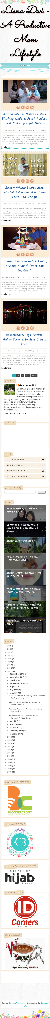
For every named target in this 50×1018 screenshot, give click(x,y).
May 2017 (14, 720)
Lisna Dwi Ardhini (27, 384)
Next (34, 374)
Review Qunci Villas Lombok (21, 540)
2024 (9, 648)
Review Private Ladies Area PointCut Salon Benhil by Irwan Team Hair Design (24, 192)
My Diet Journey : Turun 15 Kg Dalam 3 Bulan (22, 509)
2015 (9, 739)
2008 (9, 761)
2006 (9, 767)
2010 (9, 755)
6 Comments (40, 203)
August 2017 (16, 685)
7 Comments (40, 130)
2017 (9, 670)
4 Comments (40, 350)
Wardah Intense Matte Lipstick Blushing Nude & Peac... (27, 696)
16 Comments (40, 276)
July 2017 (14, 688)
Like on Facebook (25, 464)
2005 (9, 771)
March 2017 (15, 726)
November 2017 (17, 676)
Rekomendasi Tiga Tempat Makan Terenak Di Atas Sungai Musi (24, 339)
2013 (9, 745)
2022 (9, 654)
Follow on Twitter (25, 459)
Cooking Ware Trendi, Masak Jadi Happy (23, 621)
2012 (9, 748)
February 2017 (16, 729)
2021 (9, 657)
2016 (9, 736)
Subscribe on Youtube (25, 470)
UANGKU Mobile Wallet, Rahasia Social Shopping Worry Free (23, 589)
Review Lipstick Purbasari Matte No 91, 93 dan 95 (23, 573)
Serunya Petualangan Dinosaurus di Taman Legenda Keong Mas (23, 605)
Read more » (7, 147)
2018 (9, 667)
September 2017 (18, 682)
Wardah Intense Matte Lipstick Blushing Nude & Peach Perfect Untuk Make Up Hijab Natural (24, 119)
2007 (9, 764)
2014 (9, 742)
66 (27, 374)
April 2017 (14, 723)
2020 (9, 660)
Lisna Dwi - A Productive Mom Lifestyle (25, 33)
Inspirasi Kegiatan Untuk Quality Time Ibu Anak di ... (25, 709)
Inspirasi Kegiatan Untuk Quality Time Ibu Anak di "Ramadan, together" (24, 265)
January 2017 (16, 732)
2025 (9, 645)
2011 (9, 752)
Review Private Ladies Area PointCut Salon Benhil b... (25, 702)
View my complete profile (15, 412)
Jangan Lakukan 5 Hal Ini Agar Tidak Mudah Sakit (22, 557)
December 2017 (17, 673)
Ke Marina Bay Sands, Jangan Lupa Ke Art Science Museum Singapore (22, 527)
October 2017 (16, 679)
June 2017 (14, 692)
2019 (9, 663)
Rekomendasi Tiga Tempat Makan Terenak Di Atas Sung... (23, 715)
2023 (9, 651)
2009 (9, 758)
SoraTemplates (18, 1002)
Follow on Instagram (25, 475)
